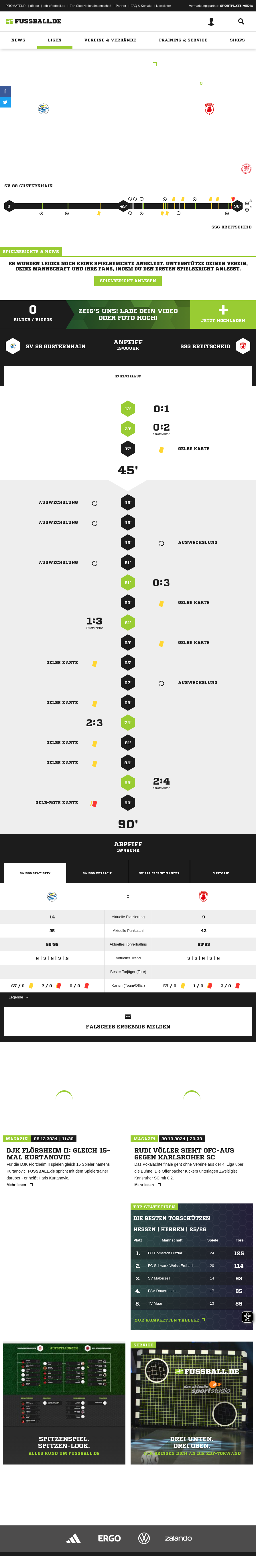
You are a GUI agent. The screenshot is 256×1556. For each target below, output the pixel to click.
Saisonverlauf (97, 873)
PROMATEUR (15, 5)
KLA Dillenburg (128, 65)
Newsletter (163, 5)
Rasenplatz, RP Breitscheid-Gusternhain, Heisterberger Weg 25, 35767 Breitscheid (128, 83)
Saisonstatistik (35, 873)
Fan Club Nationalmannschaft (90, 5)
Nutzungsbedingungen (76, 1537)
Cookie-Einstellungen (172, 1537)
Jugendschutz (107, 1537)
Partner (121, 5)
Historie (221, 873)
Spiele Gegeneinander (159, 873)
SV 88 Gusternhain (44, 129)
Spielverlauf (128, 376)
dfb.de (34, 5)
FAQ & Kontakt (141, 5)
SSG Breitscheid (209, 129)
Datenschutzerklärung (40, 1537)
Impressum (12, 1537)
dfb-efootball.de (54, 5)
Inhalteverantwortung (137, 1537)
